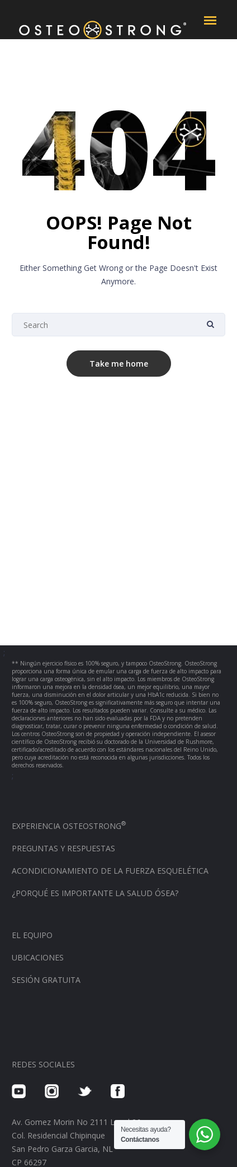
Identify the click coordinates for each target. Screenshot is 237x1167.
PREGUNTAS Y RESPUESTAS (63, 848)
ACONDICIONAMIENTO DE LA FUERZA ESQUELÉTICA (110, 870)
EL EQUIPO (32, 935)
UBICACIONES (38, 957)
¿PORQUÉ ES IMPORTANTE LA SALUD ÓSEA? (95, 893)
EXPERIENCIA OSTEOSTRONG (69, 826)
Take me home (118, 363)
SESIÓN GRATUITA (46, 979)
